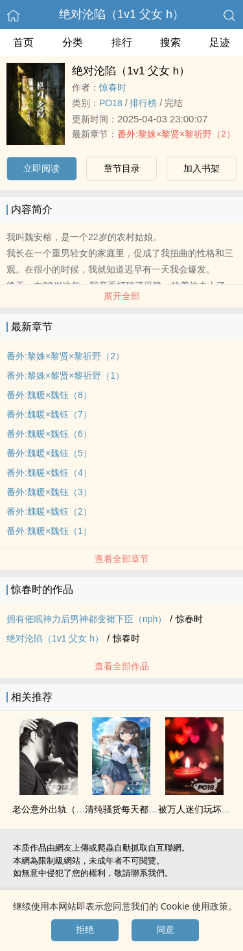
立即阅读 (41, 168)
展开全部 (122, 296)
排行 (121, 42)
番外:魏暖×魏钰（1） (49, 531)
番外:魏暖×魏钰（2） (49, 511)
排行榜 (143, 103)
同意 (165, 929)
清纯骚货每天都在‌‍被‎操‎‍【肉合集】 (153, 809)
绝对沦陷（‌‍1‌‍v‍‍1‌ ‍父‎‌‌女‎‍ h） (121, 14)
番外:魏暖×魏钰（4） (49, 472)
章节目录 (122, 168)
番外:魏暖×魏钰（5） (49, 453)
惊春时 (112, 87)
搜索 (170, 42)
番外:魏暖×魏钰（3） (49, 492)
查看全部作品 (122, 666)
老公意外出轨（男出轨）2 (64, 809)
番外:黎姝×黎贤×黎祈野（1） (65, 375)
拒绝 (85, 929)
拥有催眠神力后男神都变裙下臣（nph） (86, 619)
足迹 (219, 42)
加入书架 (201, 168)
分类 (72, 42)
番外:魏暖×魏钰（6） (49, 434)
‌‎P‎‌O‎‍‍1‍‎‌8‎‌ (110, 103)
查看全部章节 (122, 559)
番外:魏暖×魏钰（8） (49, 395)
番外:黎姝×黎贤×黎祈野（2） (176, 134)
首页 (23, 42)
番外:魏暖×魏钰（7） (49, 414)
